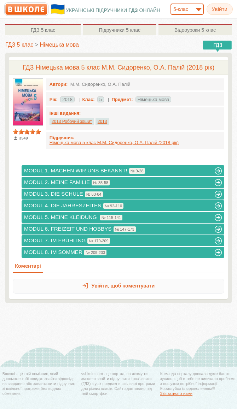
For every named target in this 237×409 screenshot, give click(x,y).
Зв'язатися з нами (176, 393)
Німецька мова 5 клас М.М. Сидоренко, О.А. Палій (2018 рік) (114, 142)
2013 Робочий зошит (72, 121)
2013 (102, 121)
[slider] (27, 132)
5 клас (43, 30)
